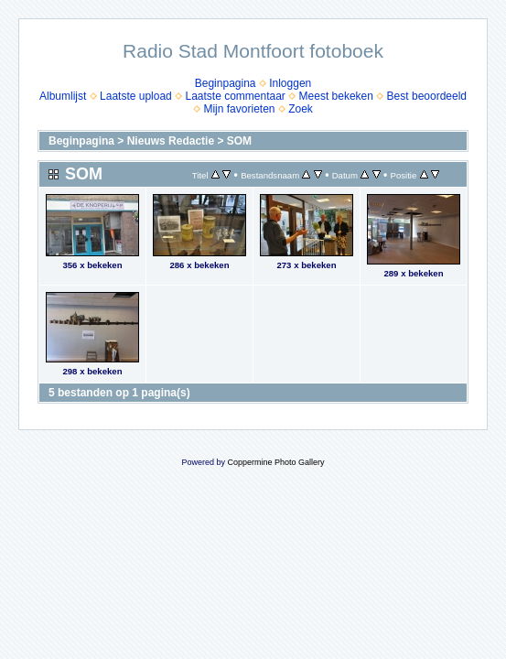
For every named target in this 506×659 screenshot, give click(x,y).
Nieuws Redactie (170, 141)
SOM (239, 141)
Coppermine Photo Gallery (275, 462)
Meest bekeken (336, 96)
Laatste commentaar (235, 96)
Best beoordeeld (427, 96)
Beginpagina (225, 83)
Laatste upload (136, 96)
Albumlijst (62, 96)
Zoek (300, 109)
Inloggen (290, 83)
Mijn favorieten (239, 109)
